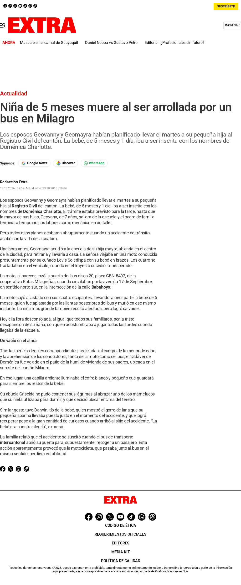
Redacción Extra (14, 182)
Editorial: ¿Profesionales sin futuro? (175, 42)
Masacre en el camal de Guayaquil (49, 42)
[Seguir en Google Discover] (65, 163)
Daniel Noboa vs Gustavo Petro (111, 42)
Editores (120, 543)
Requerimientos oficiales (120, 534)
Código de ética (120, 525)
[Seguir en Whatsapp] (94, 163)
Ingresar (232, 25)
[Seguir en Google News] (34, 163)
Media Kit (120, 552)
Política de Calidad (120, 561)
